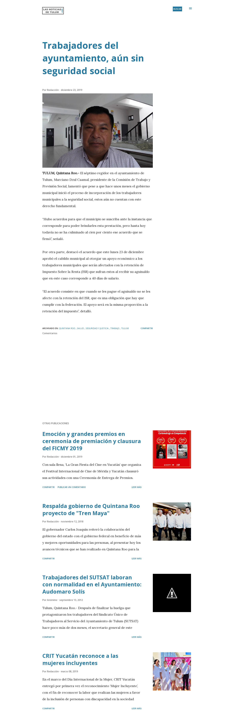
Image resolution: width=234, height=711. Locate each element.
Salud (80, 328)
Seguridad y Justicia (97, 328)
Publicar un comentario (72, 487)
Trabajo (115, 328)
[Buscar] (177, 9)
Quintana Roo (67, 328)
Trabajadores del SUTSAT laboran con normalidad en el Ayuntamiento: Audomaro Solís (91, 584)
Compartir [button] (147, 328)
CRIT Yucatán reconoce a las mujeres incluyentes (80, 659)
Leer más (136, 487)
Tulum (125, 328)
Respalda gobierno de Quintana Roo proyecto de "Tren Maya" (91, 509)
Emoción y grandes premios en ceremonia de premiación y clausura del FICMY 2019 (91, 441)
